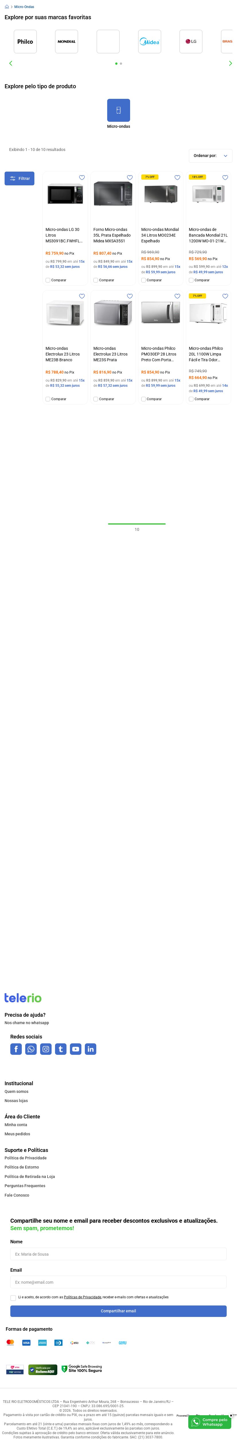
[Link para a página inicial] (7, 6)
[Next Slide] (230, 63)
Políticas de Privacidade (82, 1297)
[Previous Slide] (11, 63)
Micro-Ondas (24, 7)
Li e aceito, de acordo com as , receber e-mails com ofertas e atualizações (93, 1297)
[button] (116, 63)
